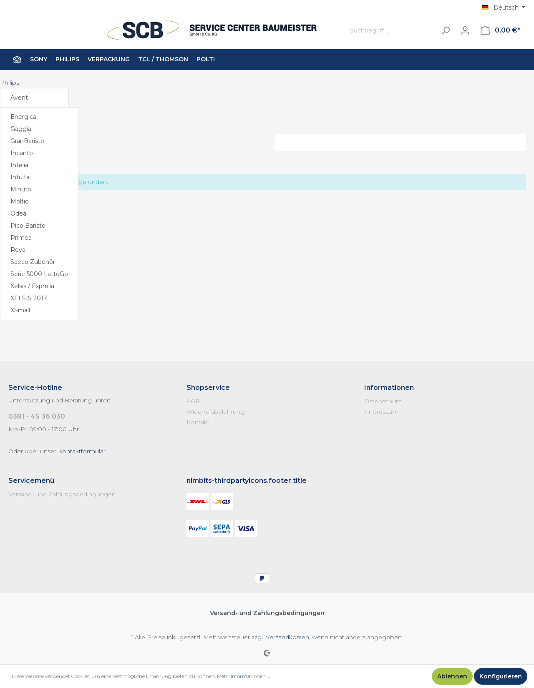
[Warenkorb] (500, 30)
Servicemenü (31, 481)
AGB (193, 401)
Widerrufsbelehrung (215, 411)
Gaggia (20, 129)
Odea (18, 213)
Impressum (381, 411)
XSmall (20, 310)
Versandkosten (287, 637)
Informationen (389, 388)
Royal (18, 250)
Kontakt (197, 422)
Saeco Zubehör (32, 262)
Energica (23, 117)
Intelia (19, 165)
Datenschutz (382, 401)
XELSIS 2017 (28, 298)
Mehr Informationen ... (243, 676)
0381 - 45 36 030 (36, 416)
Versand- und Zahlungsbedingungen (62, 494)
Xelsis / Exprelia (32, 286)
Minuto (20, 189)
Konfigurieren (500, 676)
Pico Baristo (27, 225)
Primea (21, 237)
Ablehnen (452, 676)
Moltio (19, 201)
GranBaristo (27, 141)
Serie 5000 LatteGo (39, 274)
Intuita (20, 177)
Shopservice (208, 388)
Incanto (21, 153)
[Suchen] (445, 30)
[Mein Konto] (465, 30)
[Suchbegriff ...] (391, 30)
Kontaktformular (82, 451)
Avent (19, 97)
